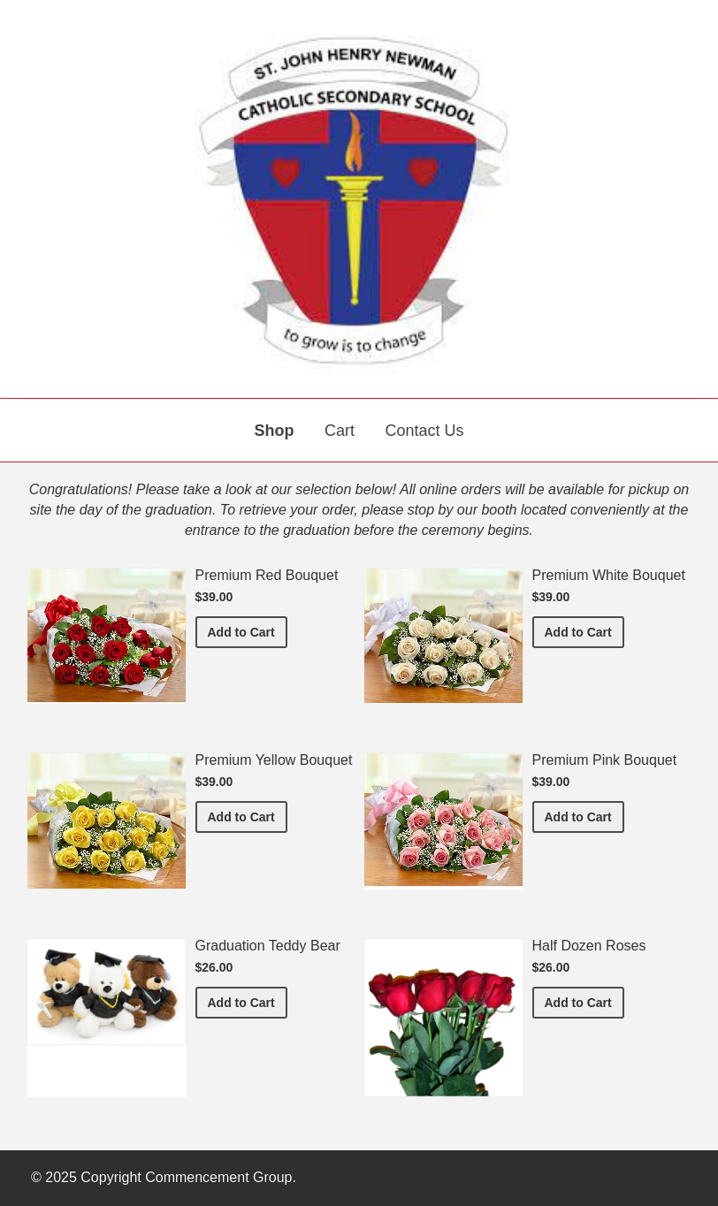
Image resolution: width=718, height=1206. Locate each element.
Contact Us (424, 430)
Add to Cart (247, 630)
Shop (274, 430)
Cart (340, 430)
